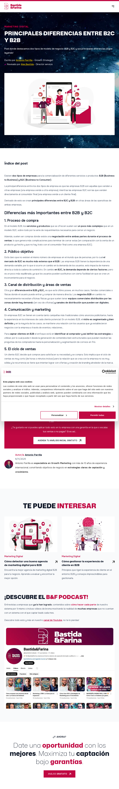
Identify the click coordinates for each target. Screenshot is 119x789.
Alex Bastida (27, 64)
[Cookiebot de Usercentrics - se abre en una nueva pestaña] (104, 372)
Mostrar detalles (102, 406)
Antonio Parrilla (24, 60)
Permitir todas (97, 415)
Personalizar (59, 415)
